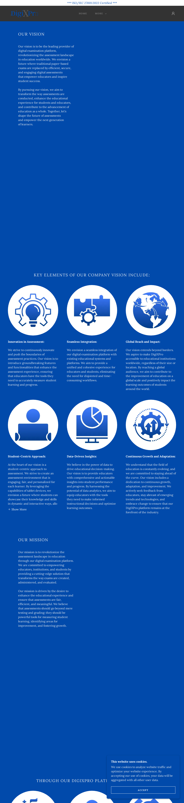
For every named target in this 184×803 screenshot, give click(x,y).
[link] (24, 13)
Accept (144, 790)
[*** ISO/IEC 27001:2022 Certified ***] (92, 3)
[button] (100, 13)
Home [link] (83, 13)
